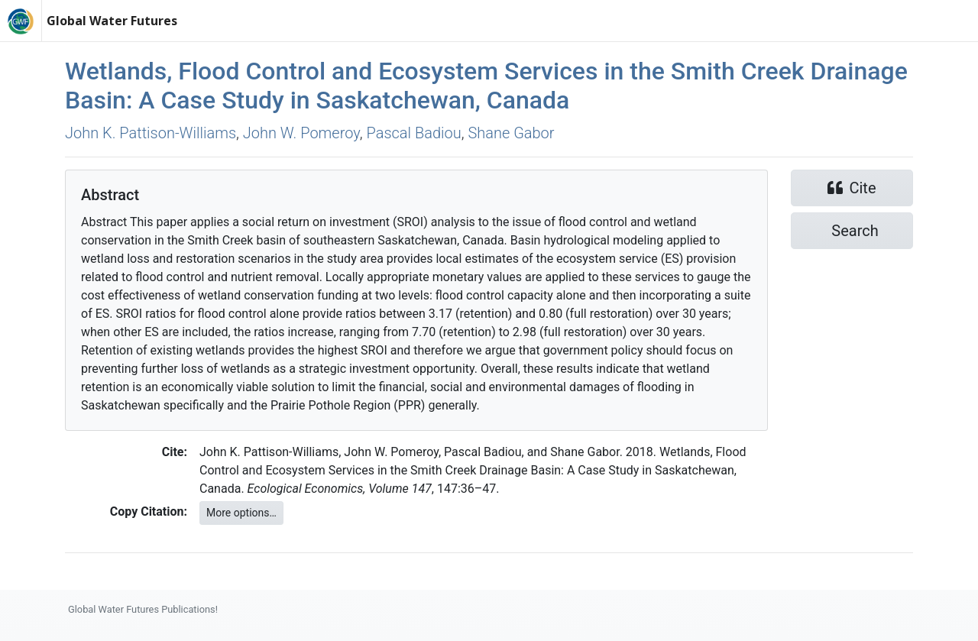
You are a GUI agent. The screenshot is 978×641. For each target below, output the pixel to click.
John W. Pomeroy (301, 133)
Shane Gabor (511, 133)
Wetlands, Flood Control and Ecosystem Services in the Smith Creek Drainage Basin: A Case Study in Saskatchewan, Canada (486, 86)
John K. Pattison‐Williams (150, 133)
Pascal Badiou (413, 133)
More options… (241, 513)
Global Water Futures (112, 20)
